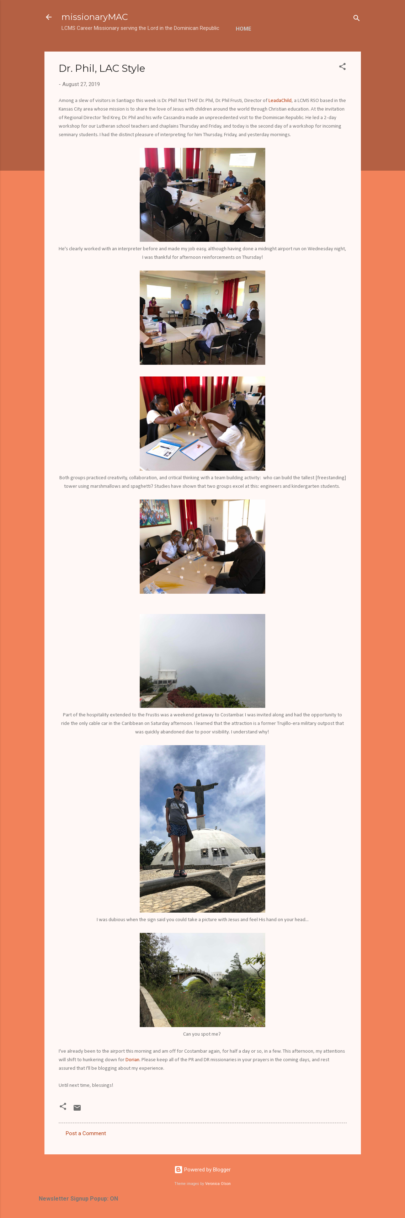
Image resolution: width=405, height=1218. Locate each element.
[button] (342, 67)
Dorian (132, 1060)
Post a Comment (86, 1133)
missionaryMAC (95, 17)
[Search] (356, 19)
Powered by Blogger (202, 1169)
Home (243, 29)
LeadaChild (280, 100)
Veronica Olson (218, 1183)
